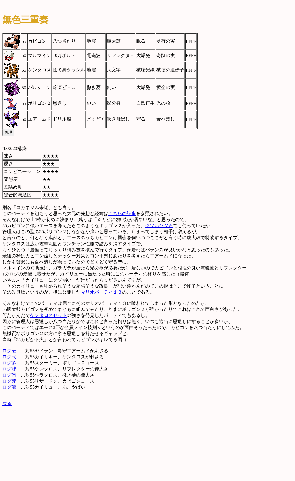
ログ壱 (9, 350)
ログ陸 (9, 381)
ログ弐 (9, 356)
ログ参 (9, 362)
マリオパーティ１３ (101, 292)
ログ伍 (9, 374)
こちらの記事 (122, 213)
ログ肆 (9, 368)
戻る (7, 403)
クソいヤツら (159, 225)
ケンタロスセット (48, 315)
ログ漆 (9, 387)
